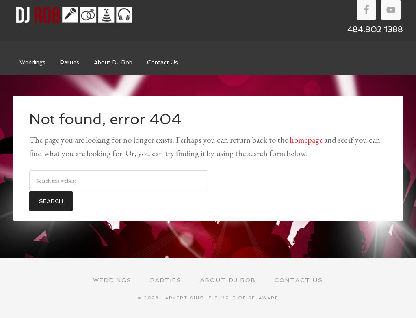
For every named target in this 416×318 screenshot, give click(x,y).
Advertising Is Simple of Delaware (222, 298)
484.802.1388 (375, 29)
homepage (306, 139)
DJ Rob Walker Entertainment (74, 15)
